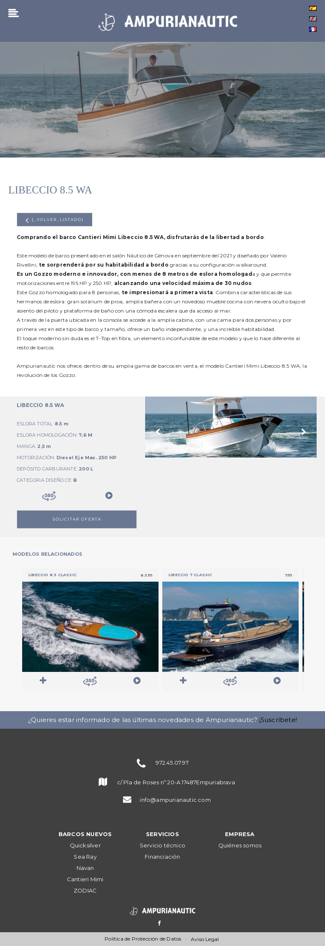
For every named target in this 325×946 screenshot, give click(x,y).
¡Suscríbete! (278, 720)
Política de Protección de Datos (143, 939)
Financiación (162, 856)
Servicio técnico (162, 845)
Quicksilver (85, 845)
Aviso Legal (205, 939)
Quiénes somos (240, 845)
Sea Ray (85, 856)
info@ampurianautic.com (175, 799)
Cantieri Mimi (85, 879)
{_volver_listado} (55, 220)
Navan (85, 868)
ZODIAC (85, 890)
